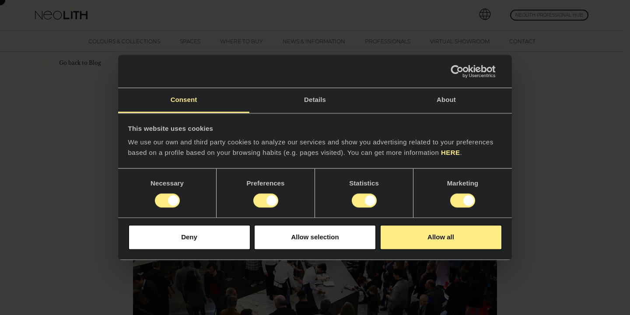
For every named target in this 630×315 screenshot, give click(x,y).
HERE (450, 152)
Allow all (440, 237)
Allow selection (315, 237)
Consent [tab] (184, 99)
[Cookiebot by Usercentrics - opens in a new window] (464, 71)
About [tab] (446, 99)
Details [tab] (315, 99)
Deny (189, 237)
